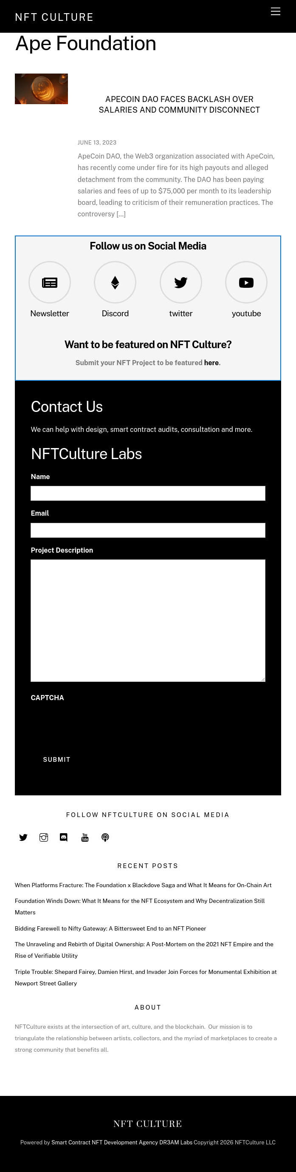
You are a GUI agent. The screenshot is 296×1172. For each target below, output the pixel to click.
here (211, 363)
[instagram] (43, 836)
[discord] (64, 836)
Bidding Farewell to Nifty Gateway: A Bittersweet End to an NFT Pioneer (110, 928)
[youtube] (84, 836)
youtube (246, 313)
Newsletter (49, 313)
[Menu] (275, 11)
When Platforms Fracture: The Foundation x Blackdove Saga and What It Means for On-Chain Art (143, 885)
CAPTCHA (47, 698)
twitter (180, 313)
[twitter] (23, 836)
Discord (115, 313)
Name (40, 477)
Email (40, 513)
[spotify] (105, 836)
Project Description (62, 550)
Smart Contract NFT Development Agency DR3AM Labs (121, 1142)
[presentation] (95, 723)
